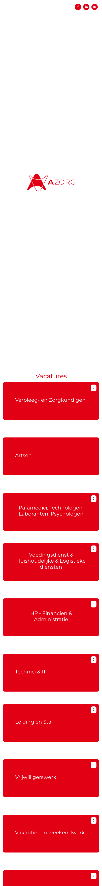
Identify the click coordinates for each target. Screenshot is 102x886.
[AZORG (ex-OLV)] (51, 177)
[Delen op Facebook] (78, 7)
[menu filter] (51, 0)
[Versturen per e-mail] (94, 7)
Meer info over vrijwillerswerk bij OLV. (51, 810)
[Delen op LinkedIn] (86, 7)
